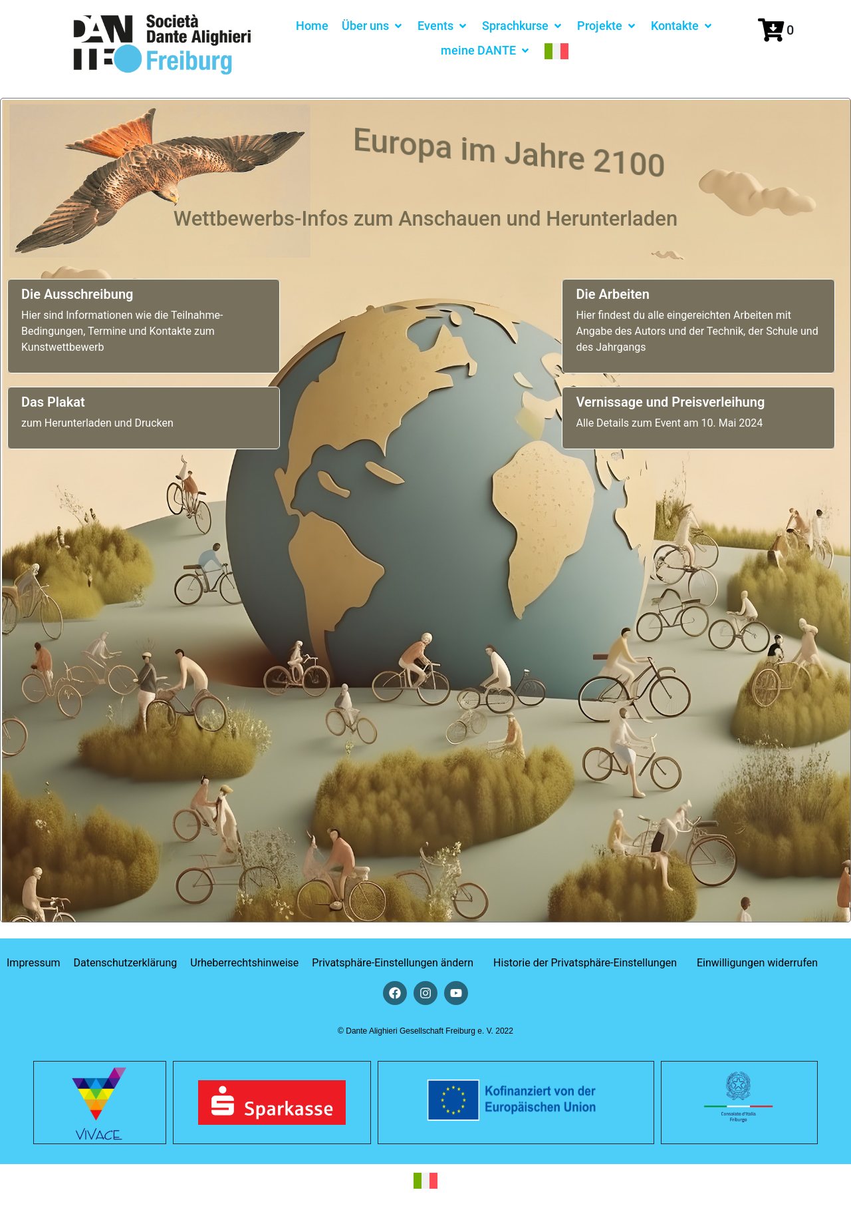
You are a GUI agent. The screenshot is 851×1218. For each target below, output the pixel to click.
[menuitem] (556, 50)
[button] (373, 25)
